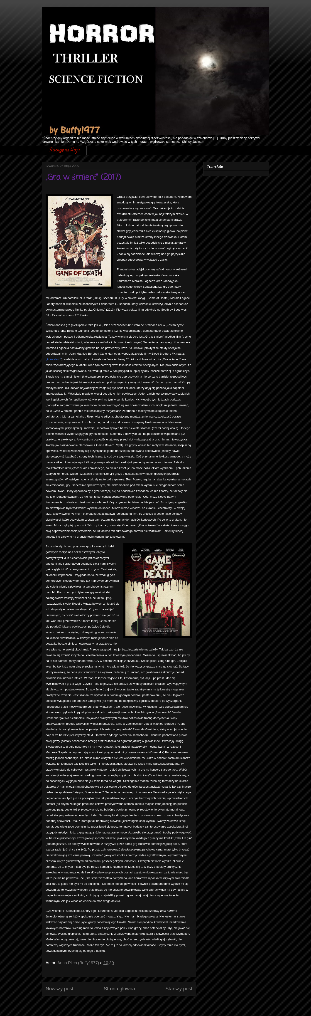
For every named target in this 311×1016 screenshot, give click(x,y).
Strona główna (119, 988)
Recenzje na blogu (64, 150)
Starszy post (178, 988)
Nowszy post (59, 988)
